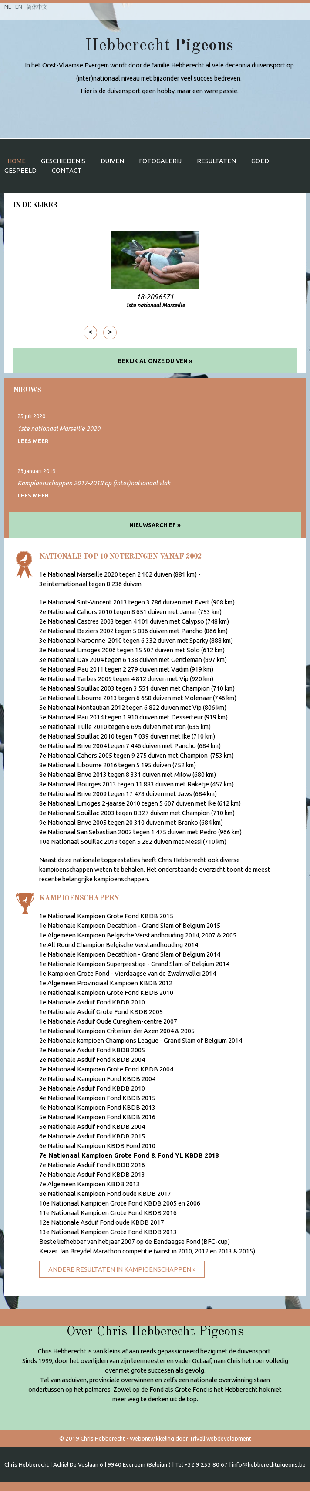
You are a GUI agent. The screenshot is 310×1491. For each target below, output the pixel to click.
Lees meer (33, 441)
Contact (67, 170)
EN (18, 7)
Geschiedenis (63, 161)
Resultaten (216, 161)
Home (16, 161)
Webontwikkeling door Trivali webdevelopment (190, 1438)
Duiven (112, 161)
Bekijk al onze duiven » (155, 361)
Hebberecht (159, 46)
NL (7, 7)
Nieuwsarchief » (155, 525)
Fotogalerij (160, 161)
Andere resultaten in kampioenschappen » (121, 1269)
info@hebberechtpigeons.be (269, 1464)
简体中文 (37, 7)
